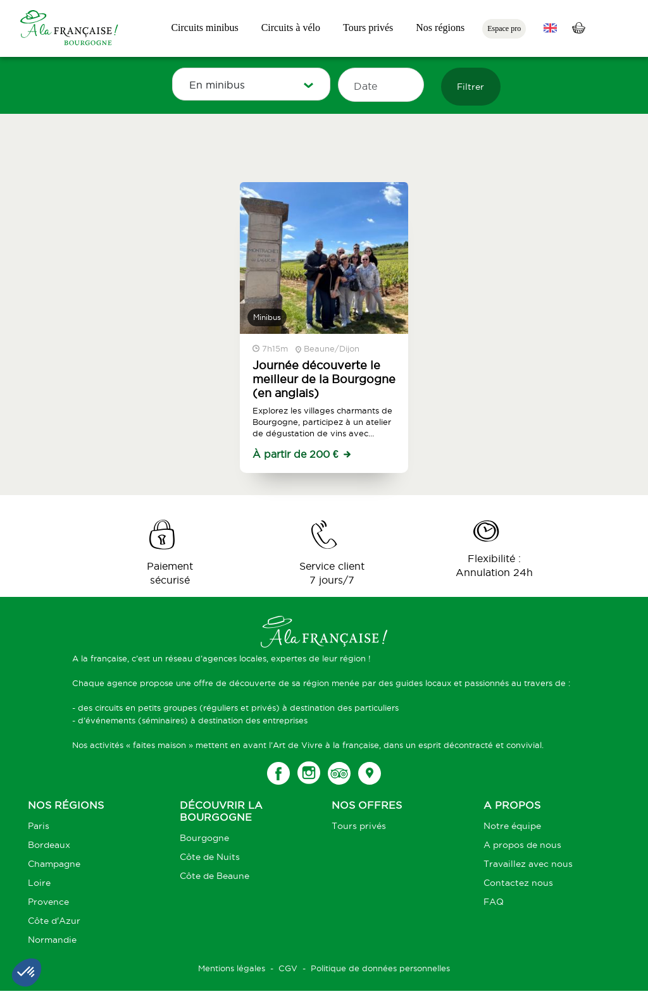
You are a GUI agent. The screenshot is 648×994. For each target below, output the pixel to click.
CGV (287, 968)
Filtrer (470, 87)
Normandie (52, 940)
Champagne (54, 864)
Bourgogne (204, 838)
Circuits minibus (204, 27)
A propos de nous (522, 845)
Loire (39, 883)
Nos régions (440, 27)
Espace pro (504, 28)
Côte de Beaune (214, 876)
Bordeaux (49, 845)
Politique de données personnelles (380, 968)
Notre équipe (512, 826)
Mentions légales (231, 968)
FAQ (493, 902)
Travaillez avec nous (528, 864)
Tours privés (368, 27)
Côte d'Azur (54, 921)
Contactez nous (518, 883)
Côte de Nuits (210, 857)
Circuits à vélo (290, 27)
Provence (48, 902)
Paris (38, 826)
